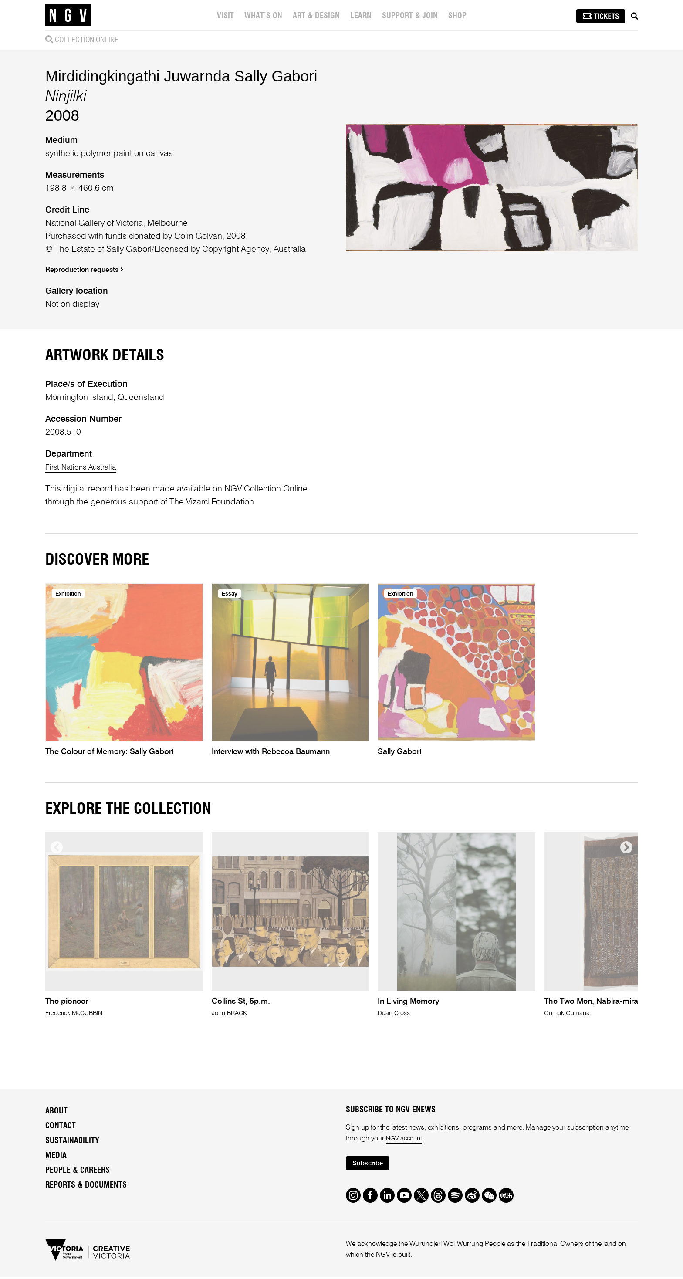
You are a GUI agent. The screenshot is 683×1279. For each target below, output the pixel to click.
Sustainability (72, 1141)
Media (56, 1156)
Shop (458, 16)
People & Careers (77, 1171)
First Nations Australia (85, 467)
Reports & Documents (86, 1186)
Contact (60, 1126)
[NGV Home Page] (68, 15)
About (56, 1112)
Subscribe (370, 1165)
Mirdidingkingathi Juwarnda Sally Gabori (181, 76)
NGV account (406, 1139)
